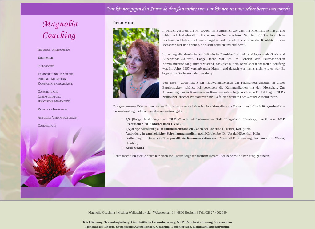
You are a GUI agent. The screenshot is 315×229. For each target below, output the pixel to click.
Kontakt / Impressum (52, 109)
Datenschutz (47, 125)
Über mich (45, 57)
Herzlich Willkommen (54, 49)
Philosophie (46, 66)
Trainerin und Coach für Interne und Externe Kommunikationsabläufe (56, 78)
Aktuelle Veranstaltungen (57, 117)
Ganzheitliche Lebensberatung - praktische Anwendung (54, 96)
